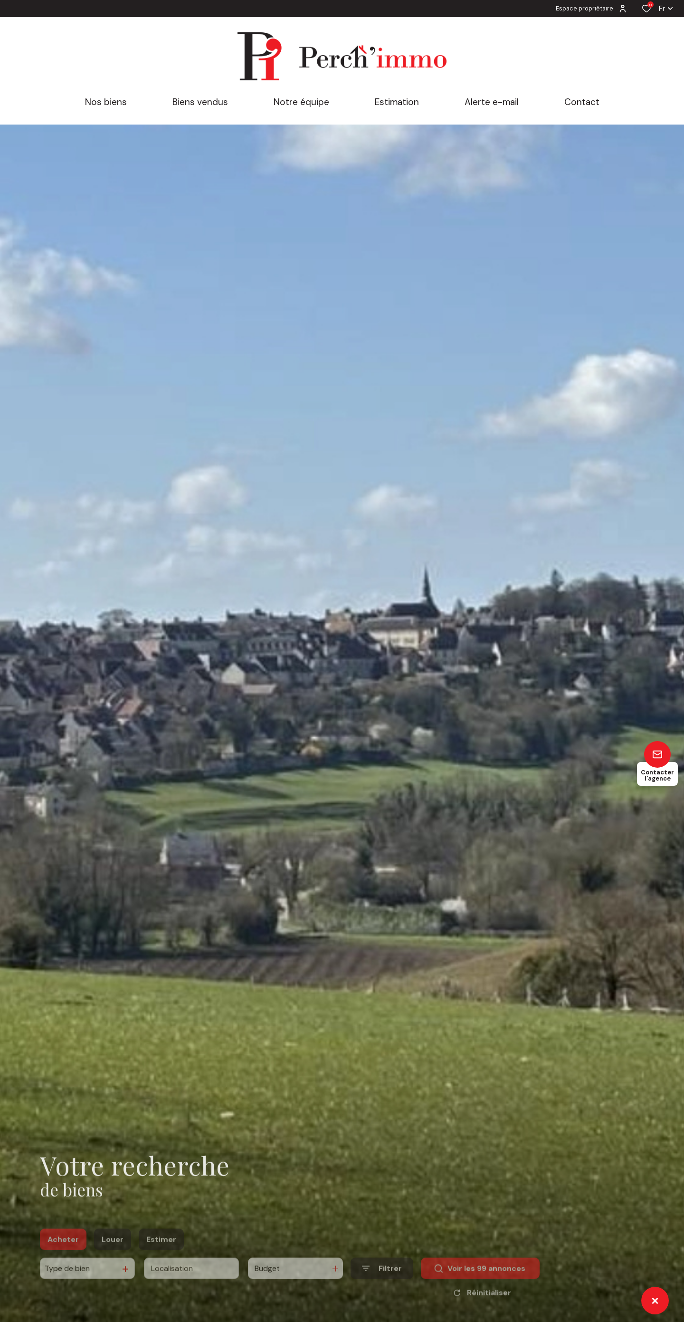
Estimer (161, 1252)
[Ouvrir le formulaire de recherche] (382, 1281)
